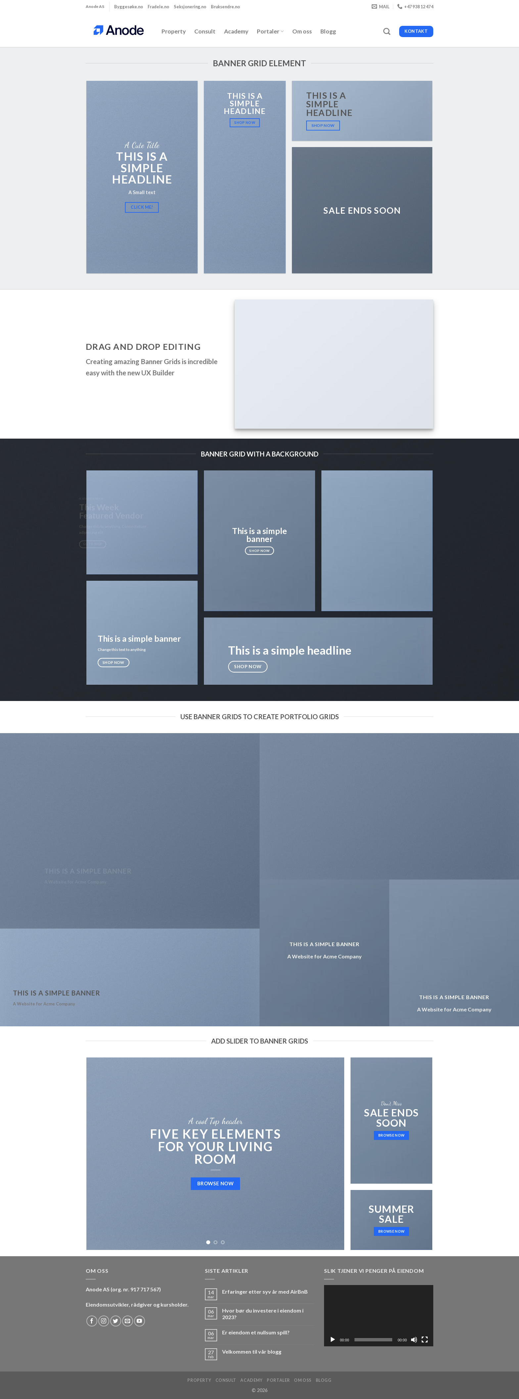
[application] (378, 1316)
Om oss (302, 31)
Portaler (270, 31)
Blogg (328, 31)
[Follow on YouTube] (139, 1321)
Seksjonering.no (190, 6)
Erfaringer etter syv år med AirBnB (265, 1291)
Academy (236, 31)
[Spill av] (332, 1339)
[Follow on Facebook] (91, 1321)
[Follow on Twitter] (115, 1321)
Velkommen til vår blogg (251, 1351)
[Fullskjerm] (424, 1339)
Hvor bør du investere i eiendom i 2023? (263, 1313)
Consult (204, 31)
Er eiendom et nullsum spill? (256, 1332)
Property (174, 31)
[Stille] (414, 1339)
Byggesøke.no (128, 6)
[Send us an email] (127, 1321)
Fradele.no (158, 6)
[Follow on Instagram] (103, 1321)
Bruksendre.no (225, 6)
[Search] (386, 31)
